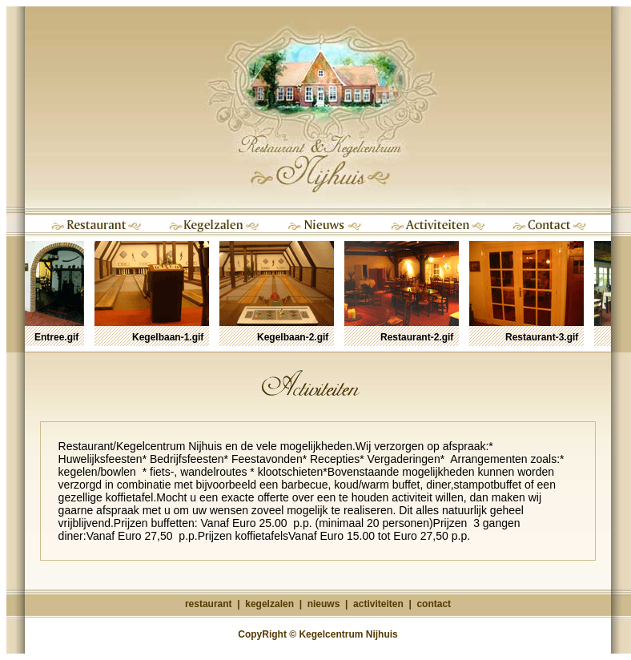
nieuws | (330, 604)
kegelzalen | (276, 604)
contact (433, 604)
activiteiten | (384, 604)
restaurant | (215, 604)
